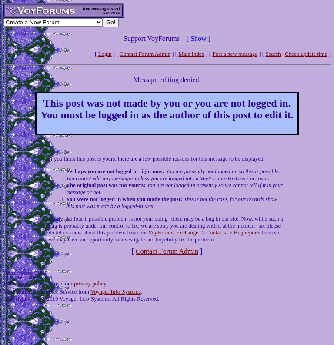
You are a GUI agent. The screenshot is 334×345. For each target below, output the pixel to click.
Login (105, 53)
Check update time (306, 53)
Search (273, 53)
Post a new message (234, 53)
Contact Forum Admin (145, 53)
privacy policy (90, 283)
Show (198, 38)
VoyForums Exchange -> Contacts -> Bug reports (204, 232)
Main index (191, 53)
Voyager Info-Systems (115, 291)
